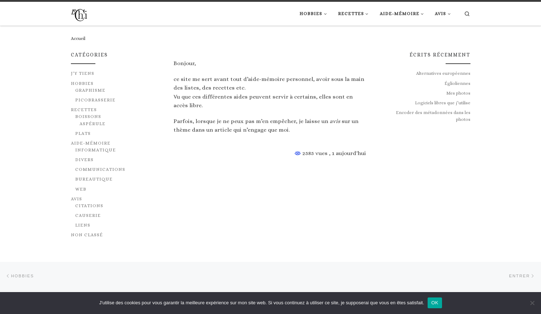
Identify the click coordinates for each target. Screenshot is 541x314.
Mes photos (458, 93)
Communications (100, 169)
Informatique (95, 150)
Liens (82, 225)
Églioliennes (457, 83)
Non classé (87, 234)
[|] (79, 13)
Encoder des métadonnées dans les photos (433, 116)
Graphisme (90, 90)
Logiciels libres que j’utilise (442, 102)
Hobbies (82, 83)
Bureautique (94, 179)
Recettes (84, 109)
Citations (89, 205)
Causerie (88, 215)
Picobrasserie (95, 100)
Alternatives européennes (443, 73)
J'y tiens (82, 73)
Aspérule (92, 123)
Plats (83, 133)
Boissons (88, 116)
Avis (76, 198)
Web (80, 189)
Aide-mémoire (91, 143)
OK (434, 302)
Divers (84, 159)
